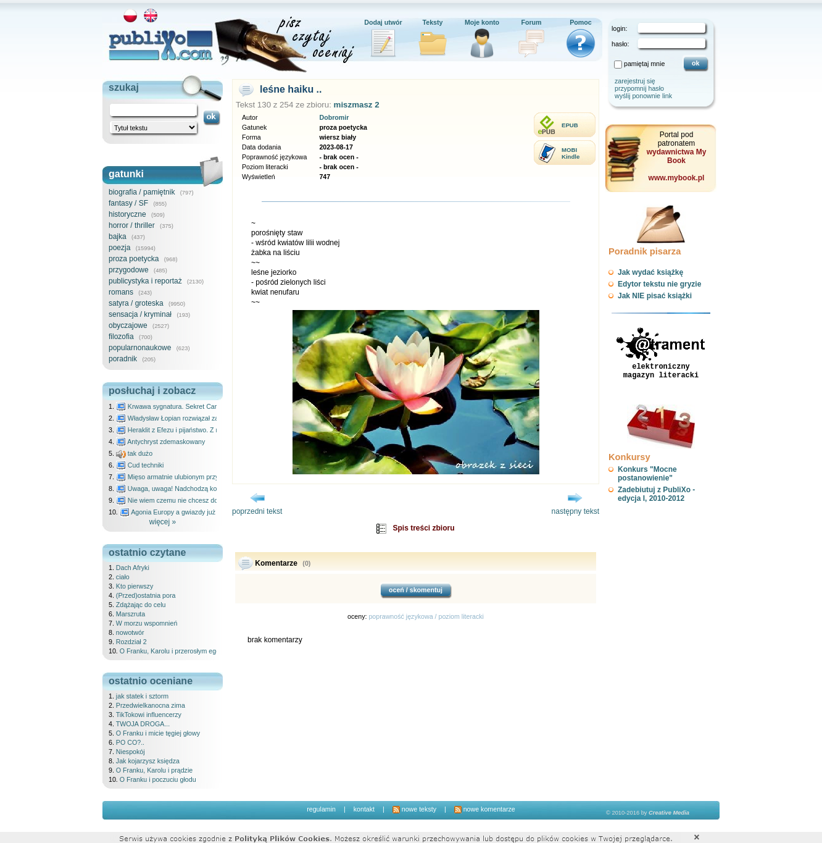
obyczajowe (128, 325)
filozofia (121, 336)
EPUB (570, 125)
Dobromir (334, 117)
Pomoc (581, 22)
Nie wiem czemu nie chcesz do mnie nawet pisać (193, 500)
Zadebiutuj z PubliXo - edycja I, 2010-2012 (656, 494)
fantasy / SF (128, 203)
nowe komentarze (484, 809)
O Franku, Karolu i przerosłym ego (170, 651)
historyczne (127, 214)
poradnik (123, 358)
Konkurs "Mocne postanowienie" (647, 473)
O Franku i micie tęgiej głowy (158, 733)
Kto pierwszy (134, 586)
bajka (118, 236)
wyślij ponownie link (643, 95)
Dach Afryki (132, 567)
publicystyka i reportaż (145, 281)
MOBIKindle (570, 153)
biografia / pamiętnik (142, 192)
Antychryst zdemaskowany (161, 441)
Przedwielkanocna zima (150, 705)
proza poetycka (134, 258)
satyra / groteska (136, 303)
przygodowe (129, 270)
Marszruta (130, 614)
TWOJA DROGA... (143, 724)
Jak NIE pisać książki (655, 295)
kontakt (364, 809)
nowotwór (130, 632)
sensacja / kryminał (140, 314)
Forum (531, 22)
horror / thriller (132, 225)
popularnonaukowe (140, 347)
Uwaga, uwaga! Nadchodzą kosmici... (177, 488)
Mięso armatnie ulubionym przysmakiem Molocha (194, 476)
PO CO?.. (130, 742)
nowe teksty (414, 809)
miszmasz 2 (357, 104)
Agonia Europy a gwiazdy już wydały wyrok (188, 512)
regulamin (321, 809)
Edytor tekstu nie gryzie (659, 284)
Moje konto (482, 22)
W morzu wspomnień (147, 623)
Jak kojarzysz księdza (148, 761)
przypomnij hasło (639, 88)
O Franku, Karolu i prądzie (154, 770)
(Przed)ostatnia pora (146, 595)
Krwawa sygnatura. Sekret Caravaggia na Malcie (193, 406)
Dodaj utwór (383, 22)
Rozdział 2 (131, 641)
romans (121, 292)
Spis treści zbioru (423, 528)
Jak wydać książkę (650, 272)
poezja (119, 247)
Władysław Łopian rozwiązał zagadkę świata (186, 418)
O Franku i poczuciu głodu (158, 779)
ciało (123, 577)
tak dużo (134, 453)
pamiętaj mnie (644, 63)
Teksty (433, 22)
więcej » (162, 522)
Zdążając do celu (141, 604)
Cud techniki (140, 465)
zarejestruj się (635, 81)
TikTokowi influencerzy (148, 714)
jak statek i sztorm (142, 696)
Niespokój (130, 751)
